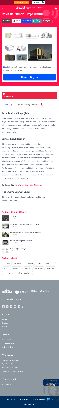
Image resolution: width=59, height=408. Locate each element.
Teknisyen (39, 268)
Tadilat (30, 264)
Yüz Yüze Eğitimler (8, 343)
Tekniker (27, 268)
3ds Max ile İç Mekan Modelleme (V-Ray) (24, 224)
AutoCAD (50, 268)
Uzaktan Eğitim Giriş (22, 2)
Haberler (5, 319)
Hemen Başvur (29, 77)
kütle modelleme (25, 273)
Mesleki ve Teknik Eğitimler (10, 360)
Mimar (6, 268)
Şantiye (7, 264)
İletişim (4, 327)
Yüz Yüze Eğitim (8, 96)
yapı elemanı (9, 273)
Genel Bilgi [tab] (8, 105)
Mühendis (16, 268)
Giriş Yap (37, 2)
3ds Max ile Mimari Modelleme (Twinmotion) (25, 232)
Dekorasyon (19, 264)
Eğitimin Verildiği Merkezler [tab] (27, 105)
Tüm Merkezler (6, 384)
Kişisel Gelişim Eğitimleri (10, 364)
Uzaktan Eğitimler (8, 347)
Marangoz (50, 264)
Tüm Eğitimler (6, 340)
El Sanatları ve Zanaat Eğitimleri (12, 371)
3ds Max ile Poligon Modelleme (21, 241)
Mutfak (40, 264)
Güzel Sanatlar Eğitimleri (10, 367)
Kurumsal (5, 323)
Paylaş (47, 21)
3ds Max (13, 216)
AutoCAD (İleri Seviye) (18, 249)
